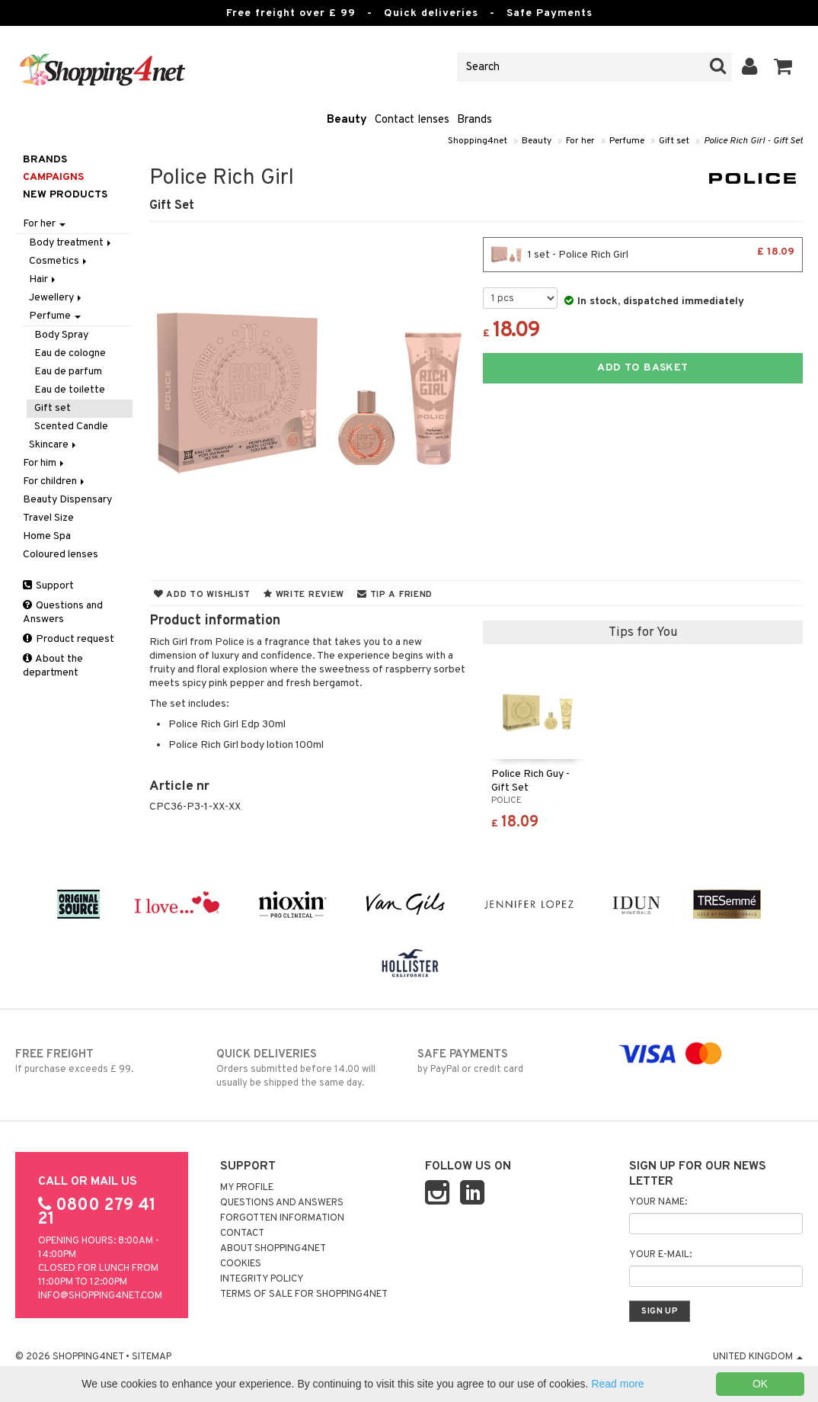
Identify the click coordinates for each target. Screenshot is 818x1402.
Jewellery (56, 297)
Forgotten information (282, 1218)
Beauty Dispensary (67, 499)
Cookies (240, 1264)
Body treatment (71, 242)
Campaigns (53, 177)
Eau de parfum (68, 371)
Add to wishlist (202, 595)
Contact (242, 1233)
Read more (617, 1384)
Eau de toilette (69, 389)
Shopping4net (477, 141)
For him (44, 463)
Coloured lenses (60, 554)
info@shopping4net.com (100, 1296)
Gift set (674, 141)
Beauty (347, 120)
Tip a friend (395, 595)
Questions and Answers (63, 612)
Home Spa (47, 536)
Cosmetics (59, 261)
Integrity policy (262, 1279)
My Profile (246, 1188)
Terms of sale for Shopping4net (304, 1294)
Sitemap (151, 1357)
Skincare (53, 444)
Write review (304, 595)
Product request (68, 639)
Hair (43, 279)
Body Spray (61, 335)
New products (65, 194)
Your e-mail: (660, 1255)
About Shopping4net (273, 1249)
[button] (783, 67)
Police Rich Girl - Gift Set (753, 141)
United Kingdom (758, 1357)
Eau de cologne (70, 353)
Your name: (658, 1202)
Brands (474, 120)
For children (55, 481)
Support (48, 585)
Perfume (626, 141)
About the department (53, 666)
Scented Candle (71, 426)
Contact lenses (412, 120)
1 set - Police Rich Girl (642, 254)
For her (580, 141)
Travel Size (48, 518)
